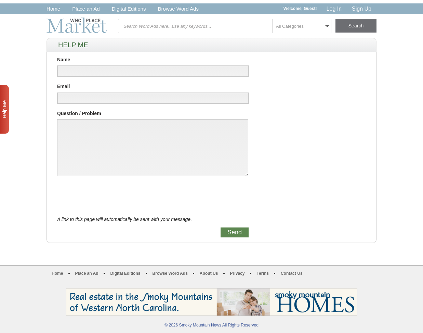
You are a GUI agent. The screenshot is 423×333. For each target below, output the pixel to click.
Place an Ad (86, 9)
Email (63, 86)
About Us (209, 273)
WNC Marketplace (77, 25)
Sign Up (361, 9)
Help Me (4, 109)
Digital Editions (129, 9)
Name (63, 59)
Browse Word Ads (178, 9)
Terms (263, 273)
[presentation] (109, 196)
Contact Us (292, 273)
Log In (334, 9)
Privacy (237, 273)
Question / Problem (79, 113)
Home (53, 9)
